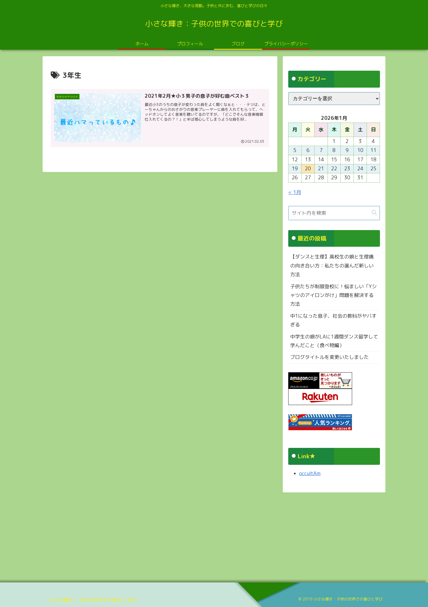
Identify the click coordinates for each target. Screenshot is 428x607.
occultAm (309, 473)
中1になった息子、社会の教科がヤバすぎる (333, 320)
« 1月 (294, 192)
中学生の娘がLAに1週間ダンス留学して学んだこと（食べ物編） (334, 341)
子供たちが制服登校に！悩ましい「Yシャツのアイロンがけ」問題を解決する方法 (333, 295)
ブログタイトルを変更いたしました (329, 357)
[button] (374, 213)
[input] (334, 213)
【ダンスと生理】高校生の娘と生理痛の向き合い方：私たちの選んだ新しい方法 (332, 265)
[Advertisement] (206, 535)
